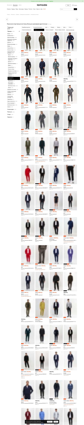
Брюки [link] (8, 33)
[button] (42, 1)
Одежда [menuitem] (13, 9)
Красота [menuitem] (38, 9)
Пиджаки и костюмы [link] (12, 71)
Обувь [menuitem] (16, 9)
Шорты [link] (9, 87)
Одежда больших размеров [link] (25, 14)
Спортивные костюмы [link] (34, 14)
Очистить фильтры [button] (70, 30)
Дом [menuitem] (41, 9)
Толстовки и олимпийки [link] (10, 83)
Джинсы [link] (9, 42)
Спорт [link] (9, 114)
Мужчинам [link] (13, 14)
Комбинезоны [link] (10, 35)
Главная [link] (8, 14)
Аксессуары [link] (10, 109)
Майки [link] (8, 46)
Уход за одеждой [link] (10, 103)
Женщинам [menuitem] (9, 5)
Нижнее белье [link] (10, 48)
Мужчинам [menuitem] (15, 5)
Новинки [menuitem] (9, 9)
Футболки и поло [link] (11, 85)
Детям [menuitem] (20, 5)
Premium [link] (9, 112)
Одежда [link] (17, 14)
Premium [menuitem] (30, 9)
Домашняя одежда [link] (11, 44)
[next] (77, 19)
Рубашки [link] (10, 76)
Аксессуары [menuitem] (21, 9)
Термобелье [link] (10, 80)
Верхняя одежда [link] (10, 37)
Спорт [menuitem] (34, 9)
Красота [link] (9, 117)
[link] (42, 5)
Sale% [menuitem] (44, 9)
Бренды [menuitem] (26, 9)
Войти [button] (68, 5)
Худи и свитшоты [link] (11, 101)
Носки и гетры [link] (10, 50)
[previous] (7, 19)
